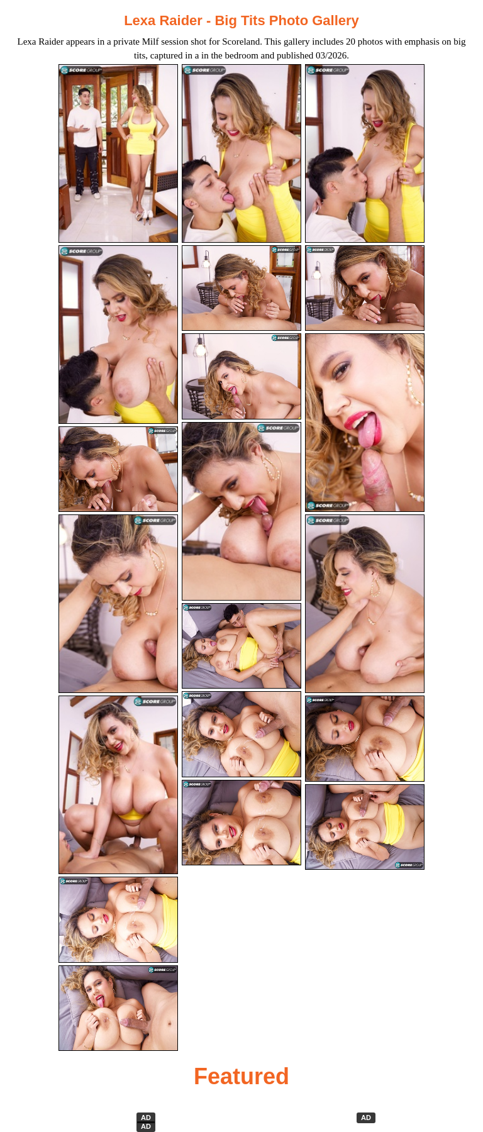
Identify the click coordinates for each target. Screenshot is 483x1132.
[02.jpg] (241, 153)
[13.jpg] (118, 785)
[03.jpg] (365, 153)
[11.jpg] (241, 511)
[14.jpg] (241, 646)
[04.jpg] (118, 334)
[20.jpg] (241, 823)
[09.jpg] (365, 422)
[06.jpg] (365, 288)
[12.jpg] (365, 603)
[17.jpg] (241, 734)
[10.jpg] (118, 603)
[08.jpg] (241, 376)
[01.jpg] (118, 153)
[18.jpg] (365, 827)
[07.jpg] (118, 469)
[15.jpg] (365, 739)
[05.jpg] (241, 288)
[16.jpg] (118, 920)
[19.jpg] (118, 1008)
